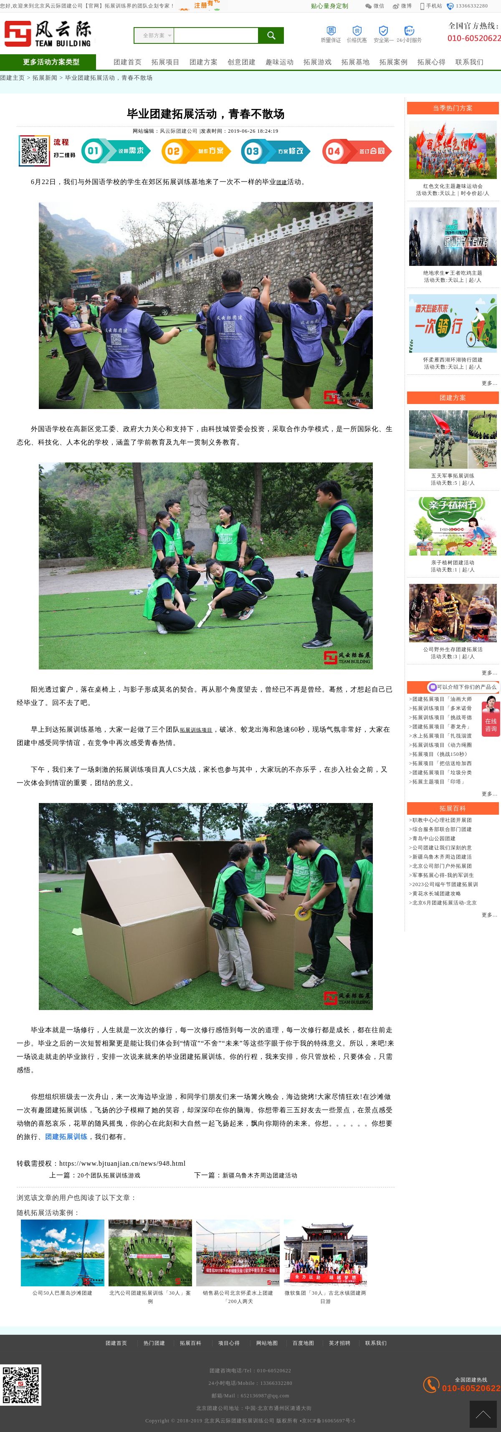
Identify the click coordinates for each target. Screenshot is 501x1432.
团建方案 (204, 62)
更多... (490, 383)
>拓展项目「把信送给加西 (440, 763)
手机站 (431, 6)
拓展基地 (356, 62)
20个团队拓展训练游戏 (109, 1175)
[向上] (483, 1414)
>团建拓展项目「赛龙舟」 (440, 727)
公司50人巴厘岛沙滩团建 (63, 1293)
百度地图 (303, 1343)
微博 (402, 6)
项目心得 (229, 1343)
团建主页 (12, 78)
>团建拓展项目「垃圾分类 (440, 772)
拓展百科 (191, 1343)
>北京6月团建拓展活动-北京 (443, 903)
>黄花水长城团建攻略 (435, 894)
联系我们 (469, 62)
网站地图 (267, 1343)
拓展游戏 (318, 62)
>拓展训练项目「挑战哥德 (440, 717)
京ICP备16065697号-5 (329, 1421)
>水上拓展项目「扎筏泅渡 (440, 736)
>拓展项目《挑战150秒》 (439, 754)
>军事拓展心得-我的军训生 (441, 875)
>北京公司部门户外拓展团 (440, 866)
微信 (375, 6)
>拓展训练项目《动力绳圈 (440, 745)
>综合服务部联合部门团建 (440, 829)
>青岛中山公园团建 (432, 838)
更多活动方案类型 (51, 62)
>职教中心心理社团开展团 (440, 820)
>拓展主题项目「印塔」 (438, 782)
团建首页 (128, 62)
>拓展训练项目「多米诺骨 (440, 708)
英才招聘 (340, 1343)
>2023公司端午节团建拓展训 (443, 884)
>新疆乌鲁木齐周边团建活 (440, 857)
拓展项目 (166, 62)
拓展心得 (432, 62)
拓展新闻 (45, 78)
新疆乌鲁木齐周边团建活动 (260, 1175)
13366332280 (467, 6)
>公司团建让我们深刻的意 (440, 848)
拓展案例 (394, 62)
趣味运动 (280, 62)
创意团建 (242, 62)
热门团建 (154, 1343)
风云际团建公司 (179, 131)
